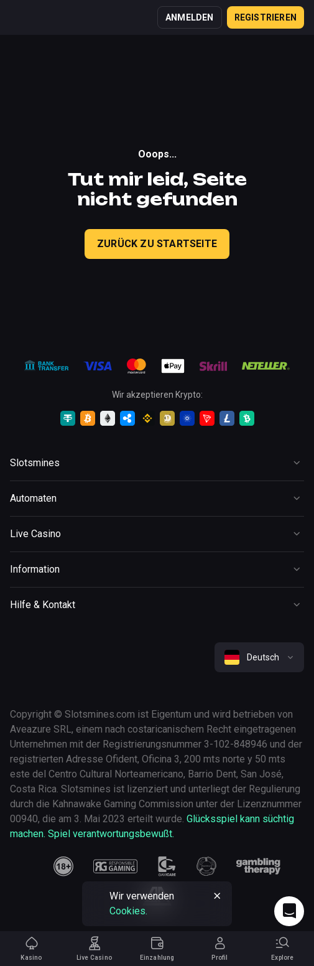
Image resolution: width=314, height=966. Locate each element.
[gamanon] (206, 866)
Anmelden (189, 17)
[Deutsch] (259, 657)
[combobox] (259, 657)
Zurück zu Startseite (157, 244)
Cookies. (128, 911)
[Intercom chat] (289, 911)
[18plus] (63, 866)
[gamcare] (167, 866)
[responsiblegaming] (115, 866)
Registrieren (265, 17)
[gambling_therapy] (258, 866)
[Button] (157, 463)
